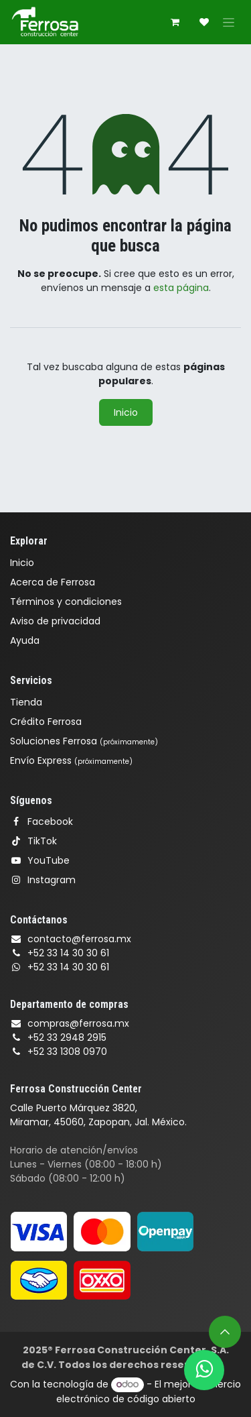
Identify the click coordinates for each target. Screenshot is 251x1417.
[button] (225, 1332)
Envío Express (71, 760)
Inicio (126, 412)
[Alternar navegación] (228, 22)
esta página (181, 287)
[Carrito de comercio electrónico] (175, 22)
